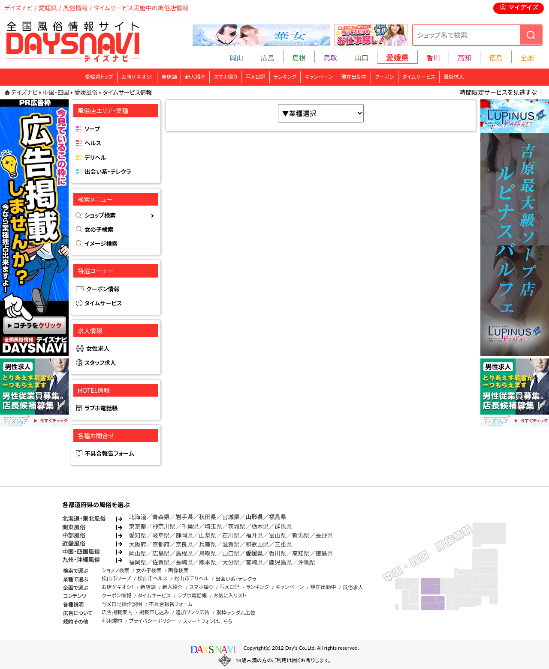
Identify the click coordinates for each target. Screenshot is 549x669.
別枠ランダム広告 (235, 612)
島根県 (184, 553)
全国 (527, 58)
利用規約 (112, 621)
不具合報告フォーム (109, 453)
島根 (299, 58)
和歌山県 (256, 544)
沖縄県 (307, 562)
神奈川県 (163, 526)
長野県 (324, 535)
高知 (464, 58)
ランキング (285, 77)
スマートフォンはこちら (207, 621)
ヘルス (92, 143)
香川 (433, 58)
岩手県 (184, 517)
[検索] (531, 35)
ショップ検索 (100, 215)
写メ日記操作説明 (122, 604)
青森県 (161, 517)
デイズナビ (24, 92)
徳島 (496, 58)
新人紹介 (195, 77)
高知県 (301, 553)
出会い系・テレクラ (107, 171)
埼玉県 (213, 526)
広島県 (161, 553)
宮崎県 (254, 562)
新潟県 (301, 535)
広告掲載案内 (117, 612)
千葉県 (190, 526)
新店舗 (169, 77)
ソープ (92, 128)
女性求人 (97, 348)
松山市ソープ (116, 578)
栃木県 (260, 526)
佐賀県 (161, 562)
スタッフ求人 (100, 362)
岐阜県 (161, 535)
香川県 (278, 553)
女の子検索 (98, 229)
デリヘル (95, 157)
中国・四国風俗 (81, 551)
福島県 (278, 517)
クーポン (384, 77)
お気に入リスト (229, 595)
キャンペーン (319, 77)
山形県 (254, 517)
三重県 (283, 544)
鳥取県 (208, 553)
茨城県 (237, 526)
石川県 (231, 535)
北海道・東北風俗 (84, 518)
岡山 (236, 58)
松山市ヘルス (152, 578)
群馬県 (283, 526)
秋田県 (208, 517)
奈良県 (184, 544)
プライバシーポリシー (152, 621)
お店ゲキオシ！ (137, 77)
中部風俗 (73, 535)
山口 (361, 58)
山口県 (231, 553)
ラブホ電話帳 (101, 408)
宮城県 (231, 517)
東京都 (138, 526)
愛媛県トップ (99, 77)
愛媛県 (254, 553)
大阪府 (138, 544)
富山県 (278, 535)
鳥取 (330, 58)
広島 (267, 58)
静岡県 (184, 535)
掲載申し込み (154, 612)
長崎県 (184, 562)
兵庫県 (208, 544)
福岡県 (138, 562)
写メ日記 (255, 77)
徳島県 (324, 553)
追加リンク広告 (193, 612)
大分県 (231, 562)
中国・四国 (56, 92)
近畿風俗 (73, 543)
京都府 (161, 544)
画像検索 (178, 570)
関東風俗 (73, 527)
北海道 (138, 517)
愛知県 (138, 535)
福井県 (254, 535)
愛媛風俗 (85, 92)
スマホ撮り (225, 77)
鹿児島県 (280, 562)
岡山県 (138, 553)
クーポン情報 (103, 289)
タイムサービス (418, 77)
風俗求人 (453, 77)
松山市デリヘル (191, 578)
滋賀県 (231, 544)
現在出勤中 (354, 77)
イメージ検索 (101, 243)
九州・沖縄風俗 (81, 559)
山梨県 (208, 535)
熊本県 (208, 562)
